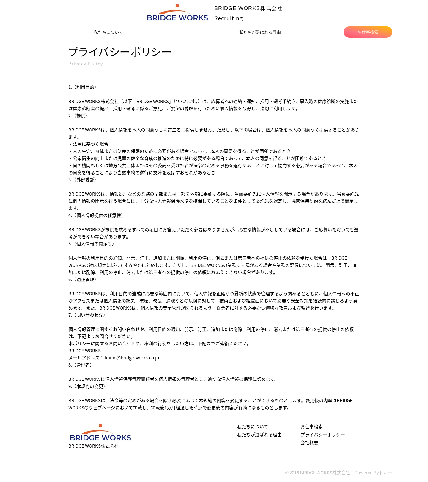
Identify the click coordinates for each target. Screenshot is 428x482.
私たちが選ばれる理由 (260, 31)
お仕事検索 (368, 31)
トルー (385, 472)
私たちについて (108, 31)
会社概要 (309, 442)
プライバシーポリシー (322, 434)
